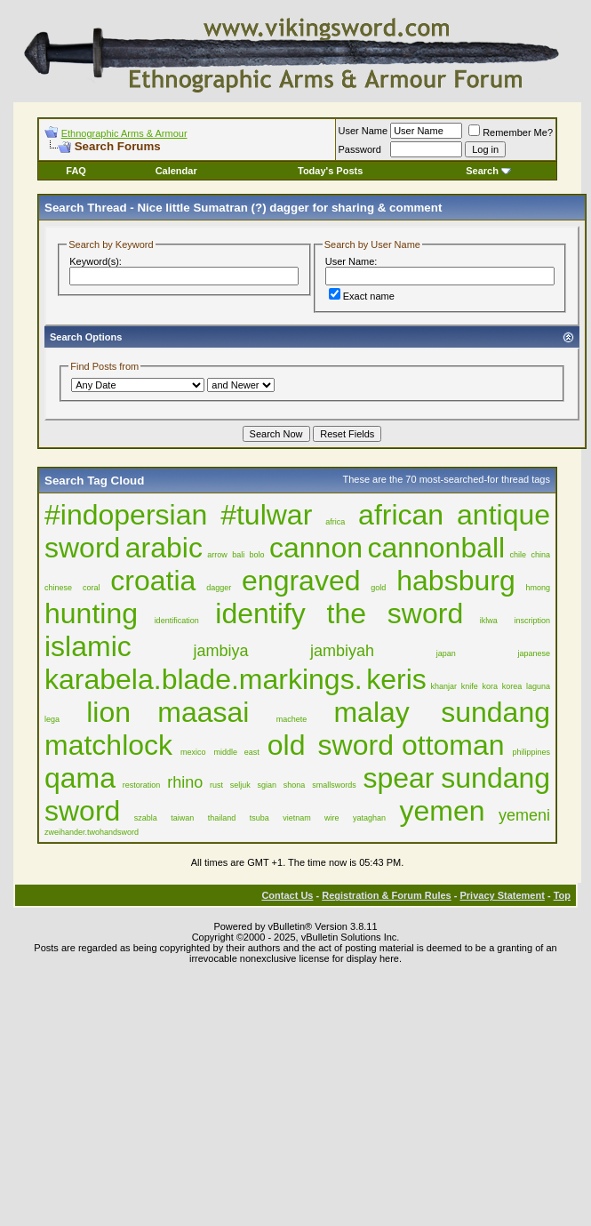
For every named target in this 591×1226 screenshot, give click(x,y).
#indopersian (125, 515)
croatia (153, 581)
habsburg (455, 581)
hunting (91, 613)
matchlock (108, 745)
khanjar (444, 686)
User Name (363, 130)
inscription (533, 620)
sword (82, 811)
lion (108, 712)
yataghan (369, 817)
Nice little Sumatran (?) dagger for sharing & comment (289, 207)
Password (360, 149)
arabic (164, 548)
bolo (257, 554)
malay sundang (441, 712)
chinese (58, 587)
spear (398, 778)
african (400, 515)
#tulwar (266, 515)
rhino (185, 782)
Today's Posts (330, 170)
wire (331, 817)
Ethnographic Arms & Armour (124, 133)
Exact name (362, 296)
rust (216, 785)
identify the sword (339, 613)
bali (238, 554)
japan (446, 653)
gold (378, 587)
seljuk (240, 785)
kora (491, 686)
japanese (533, 653)
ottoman (453, 745)
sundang (495, 778)
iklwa (489, 620)
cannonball (436, 548)
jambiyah (342, 651)
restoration (142, 785)
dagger (218, 587)
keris (396, 679)
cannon (316, 548)
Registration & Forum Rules (386, 895)
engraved (301, 581)
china (540, 554)
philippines (532, 752)
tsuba (259, 817)
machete (291, 719)
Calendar (176, 170)
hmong (538, 587)
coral (91, 587)
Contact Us (287, 895)
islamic (88, 646)
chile (518, 554)
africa (335, 521)
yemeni (524, 815)
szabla (145, 817)
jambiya (220, 651)
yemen (442, 811)
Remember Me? (510, 132)
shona (295, 785)
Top (562, 895)
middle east (237, 752)
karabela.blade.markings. (203, 679)
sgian (267, 785)
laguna (538, 686)
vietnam (297, 817)
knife (469, 686)
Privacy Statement (501, 895)
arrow (217, 554)
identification (177, 620)
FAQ (76, 170)
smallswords (334, 785)
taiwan (182, 817)
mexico (193, 752)
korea (512, 686)
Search (488, 170)
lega (52, 719)
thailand (222, 817)
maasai (203, 712)
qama (80, 778)
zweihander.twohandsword (91, 832)
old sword (331, 745)
